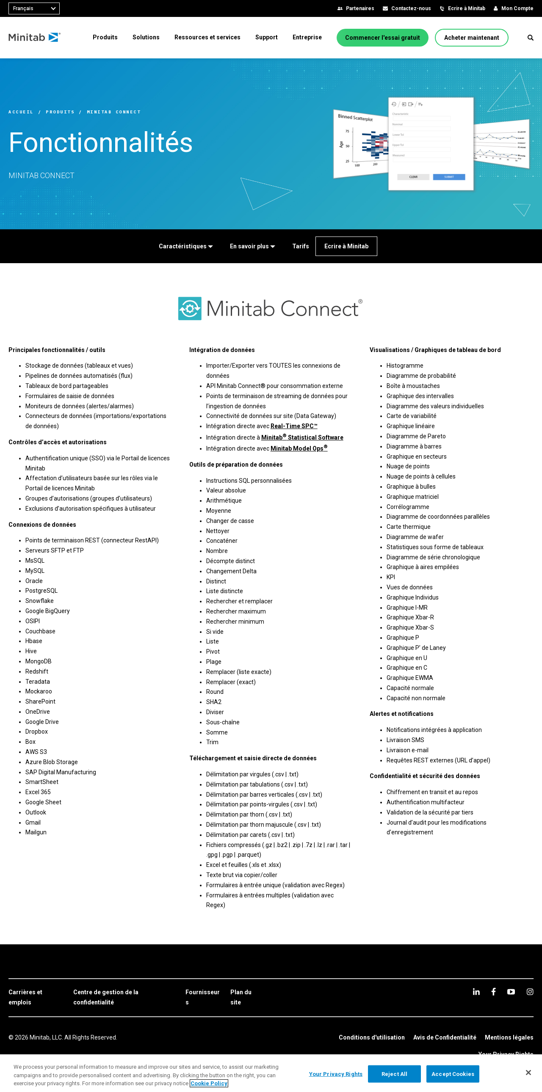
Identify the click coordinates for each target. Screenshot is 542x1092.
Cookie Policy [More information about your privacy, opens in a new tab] (209, 1083)
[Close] (528, 1072)
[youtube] (511, 992)
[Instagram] (530, 991)
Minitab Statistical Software (302, 437)
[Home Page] (34, 38)
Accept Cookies (452, 1073)
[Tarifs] (300, 246)
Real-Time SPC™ (294, 426)
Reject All (394, 1073)
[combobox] (34, 8)
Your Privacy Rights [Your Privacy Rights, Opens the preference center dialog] (335, 1073)
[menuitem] (105, 37)
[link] (36, 997)
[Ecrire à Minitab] (346, 246)
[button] (531, 38)
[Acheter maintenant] (472, 38)
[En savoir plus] (252, 246)
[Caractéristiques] (186, 246)
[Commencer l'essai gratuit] (383, 38)
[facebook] (493, 991)
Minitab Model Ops (299, 448)
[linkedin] (476, 991)
